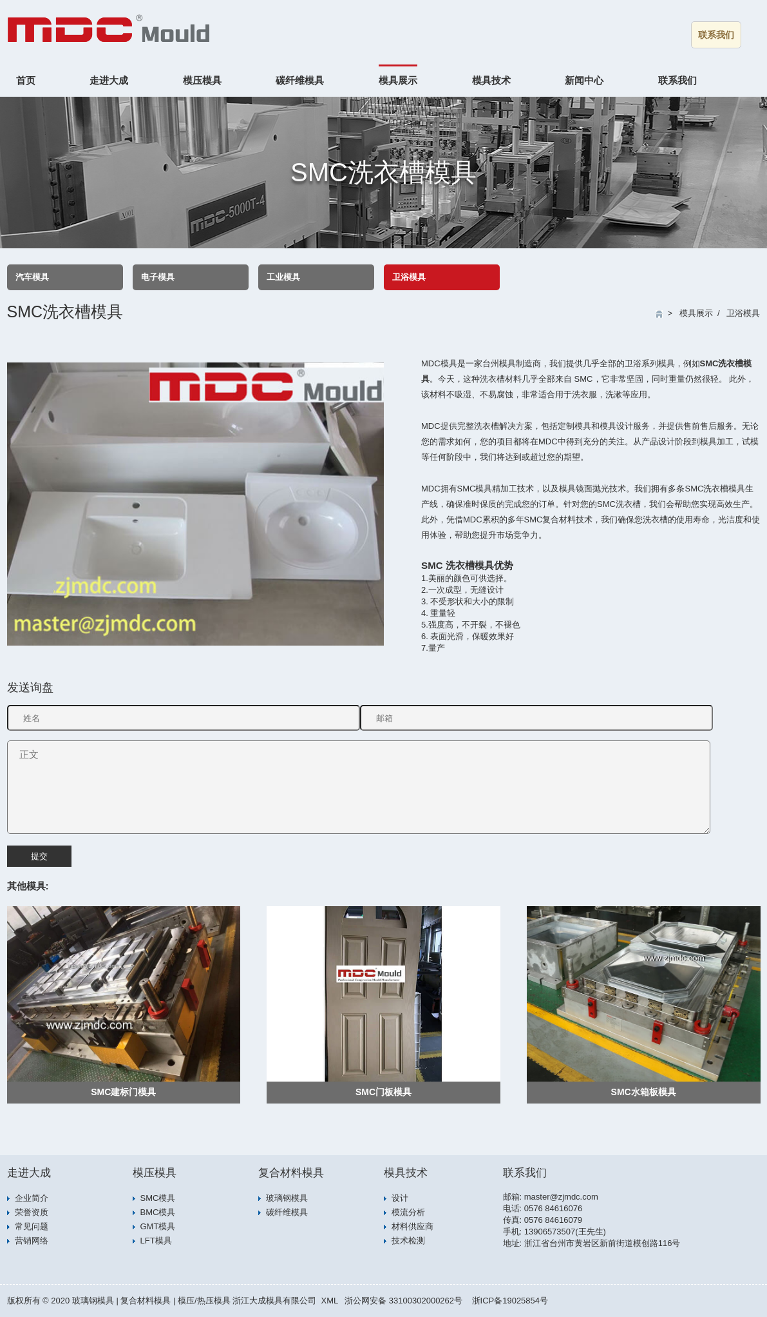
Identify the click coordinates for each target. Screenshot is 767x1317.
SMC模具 (158, 1198)
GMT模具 (158, 1226)
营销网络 (31, 1240)
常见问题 (31, 1226)
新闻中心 (584, 80)
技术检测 (408, 1240)
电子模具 (158, 277)
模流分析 (408, 1212)
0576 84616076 (553, 1208)
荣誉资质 (31, 1212)
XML (329, 1300)
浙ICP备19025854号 (510, 1300)
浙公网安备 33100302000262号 (403, 1300)
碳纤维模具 (300, 80)
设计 (400, 1198)
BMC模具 (158, 1212)
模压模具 (202, 80)
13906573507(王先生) (565, 1231)
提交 (39, 856)
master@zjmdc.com (561, 1197)
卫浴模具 (409, 277)
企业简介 (31, 1198)
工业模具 (283, 277)
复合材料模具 (291, 1173)
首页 (25, 80)
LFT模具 (156, 1240)
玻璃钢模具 (287, 1198)
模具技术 (491, 80)
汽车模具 (32, 277)
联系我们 (716, 35)
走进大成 (109, 80)
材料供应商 (412, 1226)
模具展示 (398, 80)
